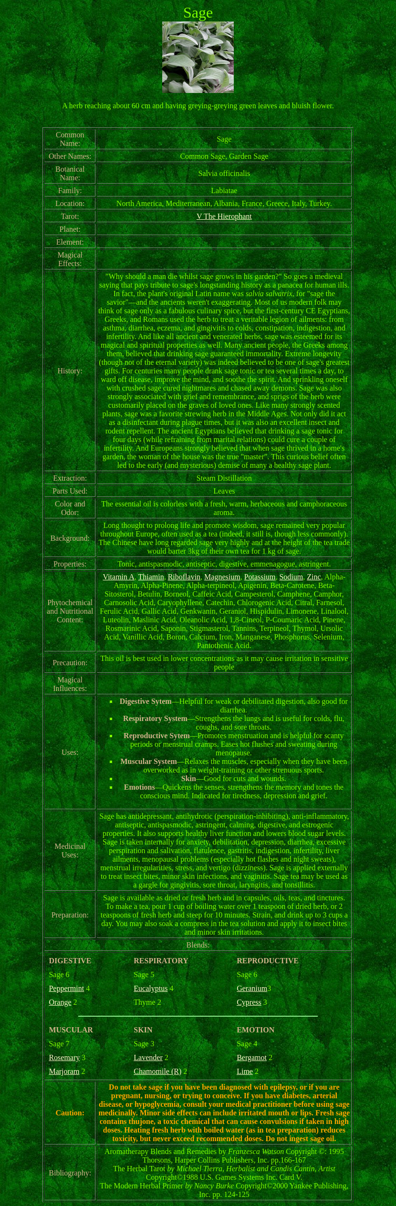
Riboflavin (184, 577)
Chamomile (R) (157, 1071)
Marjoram (64, 1071)
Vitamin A (119, 577)
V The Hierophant (224, 216)
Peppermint (66, 988)
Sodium (291, 577)
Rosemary (64, 1057)
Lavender (148, 1057)
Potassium (260, 577)
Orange (60, 1002)
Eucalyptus (150, 988)
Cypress (249, 1002)
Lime (245, 1071)
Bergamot (252, 1057)
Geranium (252, 988)
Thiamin (151, 577)
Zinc (314, 577)
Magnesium (222, 577)
